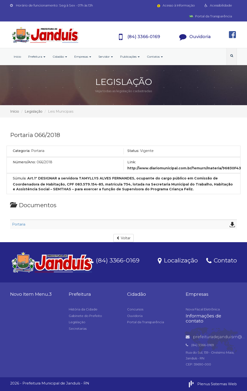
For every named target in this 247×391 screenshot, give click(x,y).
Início (17, 56)
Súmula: (19, 178)
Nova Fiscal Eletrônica (203, 309)
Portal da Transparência (210, 16)
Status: (133, 151)
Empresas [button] (82, 56)
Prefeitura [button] (36, 56)
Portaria (18, 224)
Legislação (33, 111)
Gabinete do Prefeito (85, 316)
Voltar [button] (123, 238)
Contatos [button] (155, 56)
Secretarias (78, 328)
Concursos (135, 309)
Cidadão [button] (60, 56)
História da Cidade (83, 309)
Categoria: (21, 151)
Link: (131, 162)
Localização (178, 260)
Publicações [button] (130, 56)
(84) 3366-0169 (113, 260)
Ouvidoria (135, 316)
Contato (221, 260)
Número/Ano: (24, 162)
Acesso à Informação (176, 5)
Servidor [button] (105, 56)
